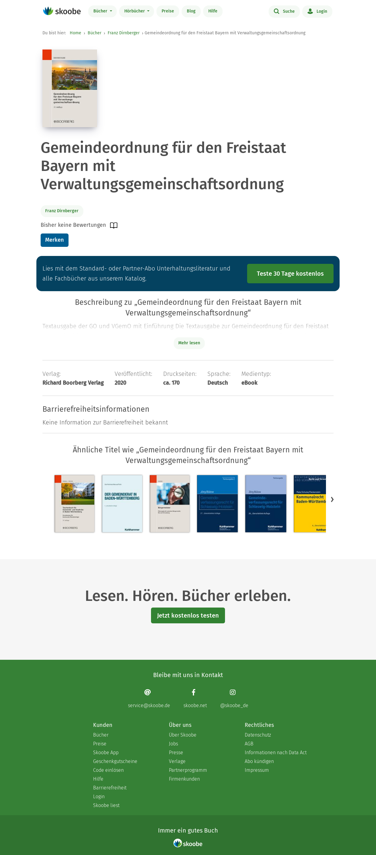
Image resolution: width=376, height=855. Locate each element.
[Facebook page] (195, 698)
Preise (168, 11)
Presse (176, 752)
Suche (284, 11)
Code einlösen (108, 770)
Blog (191, 11)
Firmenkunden (184, 779)
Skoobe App (106, 752)
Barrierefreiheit (109, 788)
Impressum (257, 770)
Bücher (101, 11)
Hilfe (212, 11)
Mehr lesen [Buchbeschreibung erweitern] (189, 343)
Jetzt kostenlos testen (188, 615)
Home (75, 33)
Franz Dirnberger (123, 33)
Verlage (177, 761)
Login (317, 11)
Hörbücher (135, 11)
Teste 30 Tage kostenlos (290, 273)
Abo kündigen (259, 761)
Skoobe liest (106, 805)
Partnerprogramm (188, 770)
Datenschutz (258, 735)
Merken (54, 240)
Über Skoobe (182, 735)
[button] (332, 499)
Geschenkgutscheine (115, 761)
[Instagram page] (234, 698)
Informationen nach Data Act (276, 752)
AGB (249, 744)
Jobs (173, 744)
